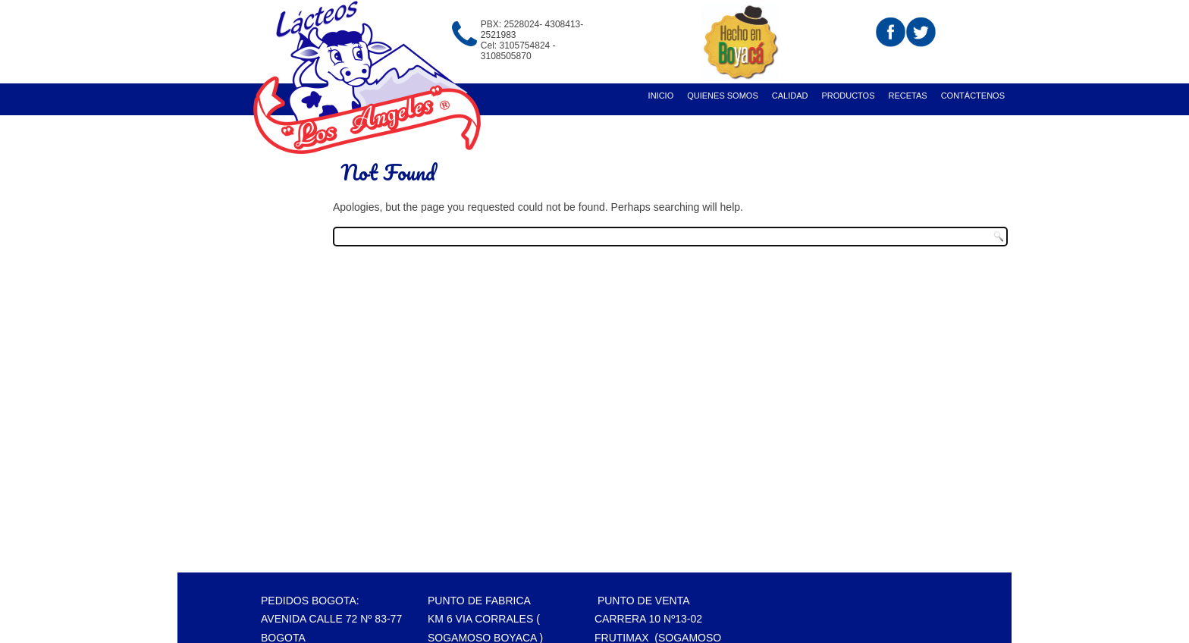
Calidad (790, 95)
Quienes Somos (722, 95)
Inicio (661, 95)
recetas (908, 95)
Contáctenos (973, 95)
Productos (847, 95)
